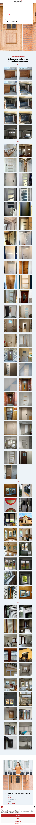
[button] (34, 807)
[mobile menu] (34, 1)
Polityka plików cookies (18, 823)
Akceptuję (18, 815)
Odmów (18, 818)
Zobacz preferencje (18, 821)
